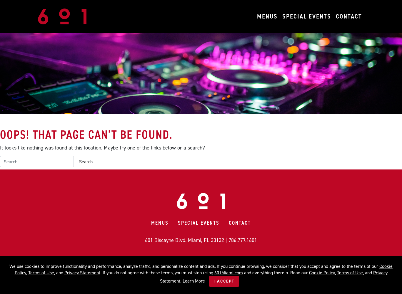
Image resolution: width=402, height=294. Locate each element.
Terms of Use (41, 273)
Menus (267, 16)
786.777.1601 (242, 240)
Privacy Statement (82, 273)
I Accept (224, 281)
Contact (349, 16)
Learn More (194, 281)
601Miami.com (228, 273)
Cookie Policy (322, 273)
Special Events (306, 16)
